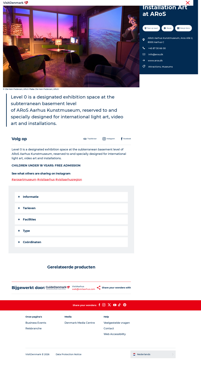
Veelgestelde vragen (117, 342)
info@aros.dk (155, 69)
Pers (196, 3)
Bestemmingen (77, 10)
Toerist (173, 3)
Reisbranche (185, 3)
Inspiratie (58, 10)
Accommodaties (121, 10)
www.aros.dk (155, 75)
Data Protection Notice (70, 373)
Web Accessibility (115, 353)
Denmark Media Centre (80, 342)
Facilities (27, 234)
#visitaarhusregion (68, 194)
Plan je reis (142, 10)
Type (24, 246)
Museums (167, 81)
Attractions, (155, 81)
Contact (109, 347)
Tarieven (26, 223)
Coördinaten (29, 257)
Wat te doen (99, 10)
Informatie (28, 212)
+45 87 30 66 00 (157, 63)
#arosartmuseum (24, 194)
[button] (91, 305)
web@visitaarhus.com (76, 306)
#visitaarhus (46, 194)
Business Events (36, 342)
